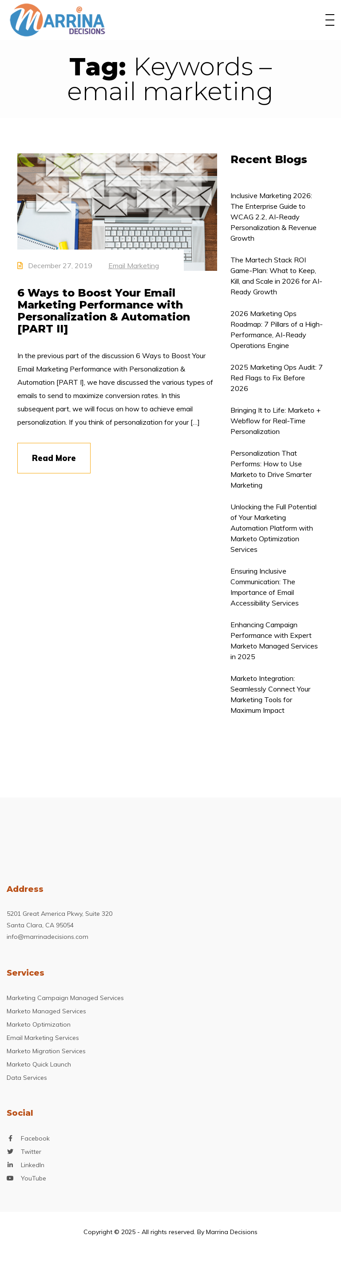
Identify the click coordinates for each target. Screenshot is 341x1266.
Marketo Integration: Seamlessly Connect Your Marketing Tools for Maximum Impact (270, 694)
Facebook (35, 1138)
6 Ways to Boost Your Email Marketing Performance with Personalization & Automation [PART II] (103, 310)
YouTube (33, 1178)
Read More (54, 458)
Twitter (31, 1152)
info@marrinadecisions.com (47, 937)
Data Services (27, 1078)
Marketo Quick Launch (39, 1064)
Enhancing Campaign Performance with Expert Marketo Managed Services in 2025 (274, 640)
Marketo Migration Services (46, 1051)
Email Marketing (133, 265)
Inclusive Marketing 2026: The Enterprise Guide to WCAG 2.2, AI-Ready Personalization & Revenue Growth (273, 216)
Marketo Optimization (39, 1024)
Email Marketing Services (43, 1038)
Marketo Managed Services (46, 1011)
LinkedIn (32, 1165)
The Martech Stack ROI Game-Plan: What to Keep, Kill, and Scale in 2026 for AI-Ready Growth (276, 275)
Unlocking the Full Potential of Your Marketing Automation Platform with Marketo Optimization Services (273, 528)
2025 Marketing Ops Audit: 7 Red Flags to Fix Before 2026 (276, 378)
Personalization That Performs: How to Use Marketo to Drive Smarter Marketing (271, 469)
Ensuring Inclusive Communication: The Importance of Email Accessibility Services (264, 587)
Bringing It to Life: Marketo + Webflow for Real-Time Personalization (275, 421)
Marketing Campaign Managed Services (65, 998)
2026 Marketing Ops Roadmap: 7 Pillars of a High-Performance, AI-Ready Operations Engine (276, 329)
